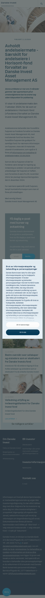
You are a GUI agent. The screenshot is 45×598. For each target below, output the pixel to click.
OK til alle (23, 332)
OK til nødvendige (22, 325)
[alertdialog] (22, 299)
